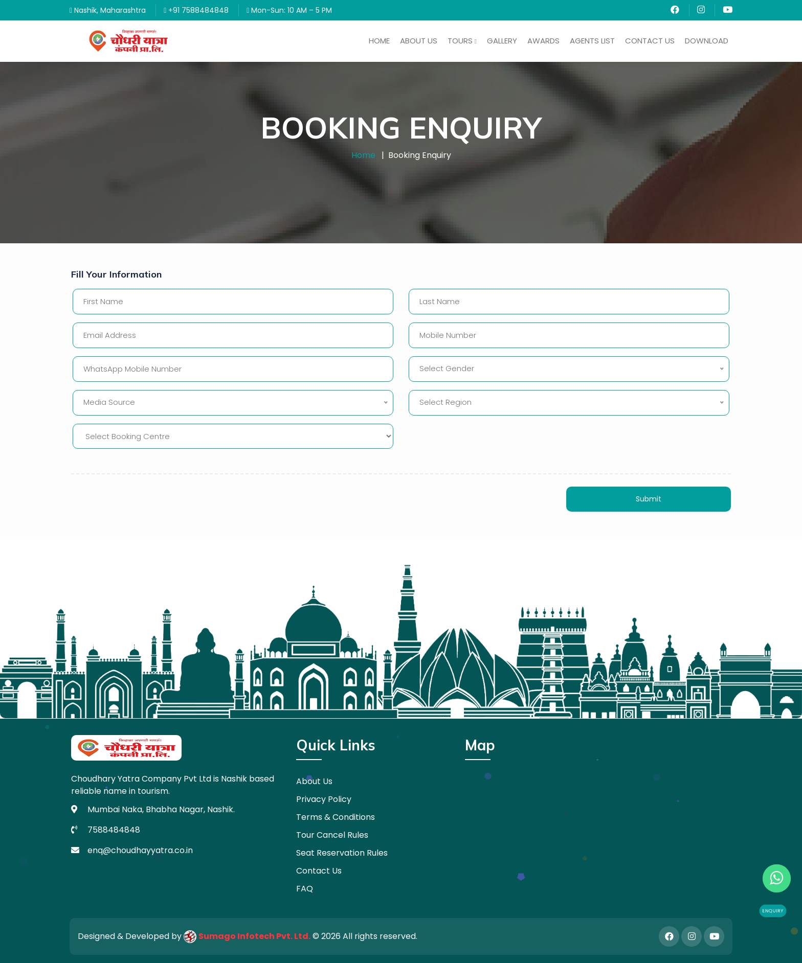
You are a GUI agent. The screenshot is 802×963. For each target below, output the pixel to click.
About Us (418, 40)
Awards (543, 40)
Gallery (502, 40)
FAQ (304, 889)
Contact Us (650, 40)
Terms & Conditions (335, 817)
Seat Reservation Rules (342, 853)
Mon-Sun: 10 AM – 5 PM (289, 10)
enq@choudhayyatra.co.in (140, 850)
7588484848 (113, 830)
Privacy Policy (323, 799)
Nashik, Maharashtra (108, 10)
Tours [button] (462, 40)
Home (379, 40)
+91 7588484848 (196, 10)
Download (706, 40)
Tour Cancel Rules (332, 835)
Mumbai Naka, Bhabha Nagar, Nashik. (161, 809)
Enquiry (773, 910)
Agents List (592, 40)
